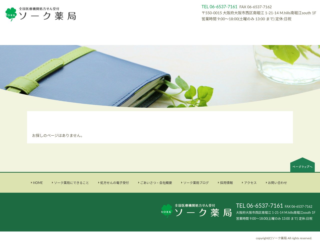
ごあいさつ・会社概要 (156, 183)
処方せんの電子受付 (114, 183)
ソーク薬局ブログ (196, 183)
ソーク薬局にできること (71, 183)
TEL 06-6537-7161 (259, 205)
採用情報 (226, 183)
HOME (38, 183)
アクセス (250, 183)
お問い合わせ (277, 183)
